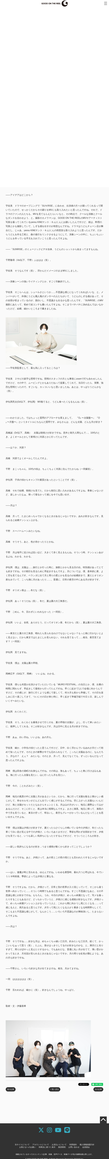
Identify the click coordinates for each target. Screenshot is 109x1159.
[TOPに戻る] (103, 1120)
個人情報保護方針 (87, 1145)
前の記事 (10, 1089)
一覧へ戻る (54, 1089)
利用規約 (73, 1145)
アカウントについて (40, 1145)
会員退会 (86, 1147)
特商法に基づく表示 (47, 1147)
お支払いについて (59, 1145)
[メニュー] (105, 3)
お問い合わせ (73, 1147)
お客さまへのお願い (27, 1147)
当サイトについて (22, 1145)
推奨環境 (62, 1147)
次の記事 (98, 1089)
